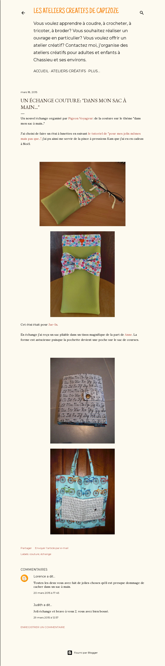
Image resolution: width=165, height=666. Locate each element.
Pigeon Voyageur (80, 118)
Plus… (94, 71)
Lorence (40, 576)
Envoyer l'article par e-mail (51, 548)
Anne (128, 335)
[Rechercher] (141, 12)
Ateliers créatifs (68, 71)
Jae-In (53, 324)
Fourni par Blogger (82, 652)
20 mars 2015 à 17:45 (46, 592)
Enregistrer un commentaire (43, 627)
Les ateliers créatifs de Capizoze (76, 11)
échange (46, 554)
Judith (38, 605)
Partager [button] (26, 548)
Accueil (41, 71)
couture (34, 554)
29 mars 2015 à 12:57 (46, 617)
